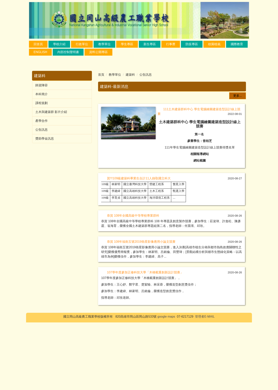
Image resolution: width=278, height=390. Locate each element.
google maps (166, 384)
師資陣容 (41, 85)
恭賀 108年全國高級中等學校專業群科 (133, 283)
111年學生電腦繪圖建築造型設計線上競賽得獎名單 (201, 134)
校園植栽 (214, 44)
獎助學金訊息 (44, 138)
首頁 (101, 74)
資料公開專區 (98, 52)
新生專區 (149, 44)
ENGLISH (40, 52)
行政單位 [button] (82, 44)
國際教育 (237, 44)
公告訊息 (41, 129)
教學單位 (115, 74)
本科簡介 (41, 94)
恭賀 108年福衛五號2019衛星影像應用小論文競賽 (141, 309)
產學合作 (41, 120)
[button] (103, 126)
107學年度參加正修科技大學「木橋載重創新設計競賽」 (145, 340)
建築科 (130, 74)
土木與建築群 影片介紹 (51, 112)
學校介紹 (59, 44)
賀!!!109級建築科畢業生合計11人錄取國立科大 (139, 246)
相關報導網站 (201, 140)
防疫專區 (192, 44)
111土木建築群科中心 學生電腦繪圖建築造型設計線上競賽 (198, 98)
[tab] (158, 157)
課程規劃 (41, 103)
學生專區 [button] (127, 44)
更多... (237, 163)
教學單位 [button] (104, 44)
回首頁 (38, 44)
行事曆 (170, 44)
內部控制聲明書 (68, 52)
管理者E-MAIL (204, 384)
